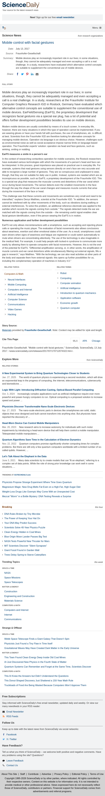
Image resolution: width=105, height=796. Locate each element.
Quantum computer (70, 308)
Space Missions (12, 577)
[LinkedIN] (32, 74)
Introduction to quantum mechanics (78, 293)
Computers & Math (13, 274)
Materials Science (13, 601)
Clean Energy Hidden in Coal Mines (22, 532)
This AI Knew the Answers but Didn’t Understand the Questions (36, 676)
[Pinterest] (27, 74)
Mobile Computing (17, 284)
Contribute (33, 774)
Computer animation (70, 283)
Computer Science (17, 299)
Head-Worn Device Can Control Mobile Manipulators (30, 423)
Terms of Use (97, 774)
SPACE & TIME (8, 568)
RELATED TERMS (64, 267)
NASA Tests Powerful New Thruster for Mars (26, 541)
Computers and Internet (20, 289)
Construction (10, 591)
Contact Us (12, 765)
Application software (70, 298)
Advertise (46, 774)
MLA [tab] (75, 341)
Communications (16, 304)
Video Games (15, 309)
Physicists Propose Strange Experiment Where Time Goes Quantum (37, 482)
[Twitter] (22, 74)
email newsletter (65, 17)
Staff (22, 774)
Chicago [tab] (96, 341)
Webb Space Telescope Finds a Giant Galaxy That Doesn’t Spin (36, 639)
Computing (65, 278)
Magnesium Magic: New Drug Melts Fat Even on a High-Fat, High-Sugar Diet (41, 487)
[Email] (37, 74)
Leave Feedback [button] (14, 760)
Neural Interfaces (16, 279)
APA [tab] (84, 341)
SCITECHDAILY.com (22, 475)
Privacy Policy (61, 774)
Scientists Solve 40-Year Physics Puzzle (24, 527)
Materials (6, 330)
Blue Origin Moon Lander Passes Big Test (25, 536)
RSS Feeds (12, 716)
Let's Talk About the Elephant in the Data (24, 456)
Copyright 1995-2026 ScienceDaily (22, 778)
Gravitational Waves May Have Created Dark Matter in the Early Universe (41, 648)
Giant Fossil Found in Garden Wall (21, 550)
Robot (63, 273)
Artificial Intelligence (18, 294)
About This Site (9, 774)
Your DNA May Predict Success (20, 523)
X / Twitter (11, 739)
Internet (8, 615)
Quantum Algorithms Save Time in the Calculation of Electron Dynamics (41, 439)
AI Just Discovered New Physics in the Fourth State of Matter (35, 662)
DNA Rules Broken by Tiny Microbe (22, 514)
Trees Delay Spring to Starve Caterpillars (25, 555)
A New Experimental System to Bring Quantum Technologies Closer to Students (45, 373)
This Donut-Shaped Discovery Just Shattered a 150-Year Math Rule (38, 680)
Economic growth (69, 303)
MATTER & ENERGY (10, 587)
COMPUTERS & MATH (11, 605)
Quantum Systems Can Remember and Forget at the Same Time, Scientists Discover (47, 666)
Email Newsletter (15, 711)
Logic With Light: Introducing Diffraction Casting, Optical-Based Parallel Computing (48, 390)
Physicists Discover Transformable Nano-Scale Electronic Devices (38, 406)
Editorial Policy (79, 774)
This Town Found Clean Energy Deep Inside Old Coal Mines (35, 657)
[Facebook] (17, 74)
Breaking (7, 507)
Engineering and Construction (19, 596)
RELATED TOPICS (11, 267)
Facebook (11, 734)
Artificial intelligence (70, 288)
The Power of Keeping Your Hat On (22, 518)
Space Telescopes (13, 582)
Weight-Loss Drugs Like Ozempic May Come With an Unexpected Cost (38, 491)
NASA (7, 573)
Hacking (12, 314)
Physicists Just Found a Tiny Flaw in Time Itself (28, 643)
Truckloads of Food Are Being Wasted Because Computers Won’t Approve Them (45, 685)
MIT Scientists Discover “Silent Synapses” (25, 546)
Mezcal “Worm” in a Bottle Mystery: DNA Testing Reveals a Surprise (36, 496)
